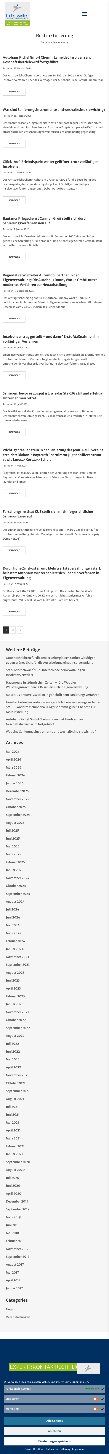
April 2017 (13, 1280)
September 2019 (18, 1209)
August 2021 (15, 1099)
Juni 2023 (13, 980)
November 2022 (17, 1012)
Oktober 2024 (16, 886)
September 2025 (18, 815)
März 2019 (13, 1217)
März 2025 (13, 854)
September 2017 (17, 1257)
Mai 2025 (13, 846)
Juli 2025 (12, 830)
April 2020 (13, 1193)
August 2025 (15, 823)
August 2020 (15, 1170)
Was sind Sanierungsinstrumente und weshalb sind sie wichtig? (54, 110)
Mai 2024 (13, 925)
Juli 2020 (12, 1178)
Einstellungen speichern (54, 1441)
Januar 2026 (15, 783)
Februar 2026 (15, 775)
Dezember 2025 (17, 791)
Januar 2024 (15, 949)
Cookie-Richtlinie (34, 1449)
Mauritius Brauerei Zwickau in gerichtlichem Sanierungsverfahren (52, 695)
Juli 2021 (12, 1107)
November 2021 (17, 1075)
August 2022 (15, 1036)
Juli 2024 (12, 909)
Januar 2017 (14, 1288)
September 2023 (18, 964)
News (10, 1309)
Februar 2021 (15, 1146)
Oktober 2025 (16, 807)
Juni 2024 (13, 917)
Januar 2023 (14, 1004)
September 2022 (18, 1028)
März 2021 (13, 1138)
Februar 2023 (15, 996)
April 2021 (13, 1130)
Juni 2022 (13, 1051)
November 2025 (17, 799)
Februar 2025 (15, 862)
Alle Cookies (54, 1421)
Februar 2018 (15, 1241)
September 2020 (18, 1162)
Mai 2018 (12, 1233)
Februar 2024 (15, 941)
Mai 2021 (12, 1122)
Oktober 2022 (16, 1020)
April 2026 (13, 759)
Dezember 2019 (17, 1201)
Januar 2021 (14, 1154)
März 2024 (13, 933)
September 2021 (17, 1091)
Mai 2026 (13, 752)
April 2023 (13, 988)
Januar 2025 (14, 870)
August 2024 (15, 901)
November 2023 (17, 957)
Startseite (45, 42)
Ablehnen (54, 1431)
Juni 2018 (12, 1225)
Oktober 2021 (15, 1083)
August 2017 (15, 1264)
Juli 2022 (12, 1044)
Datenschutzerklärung (58, 1449)
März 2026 (13, 767)
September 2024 (18, 894)
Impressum (78, 1449)
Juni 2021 (12, 1114)
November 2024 (17, 878)
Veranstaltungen (18, 1317)
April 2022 (13, 1067)
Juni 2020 (13, 1185)
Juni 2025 (13, 838)
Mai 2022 (13, 1059)
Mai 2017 (12, 1272)
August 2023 (15, 972)
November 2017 (17, 1249)
